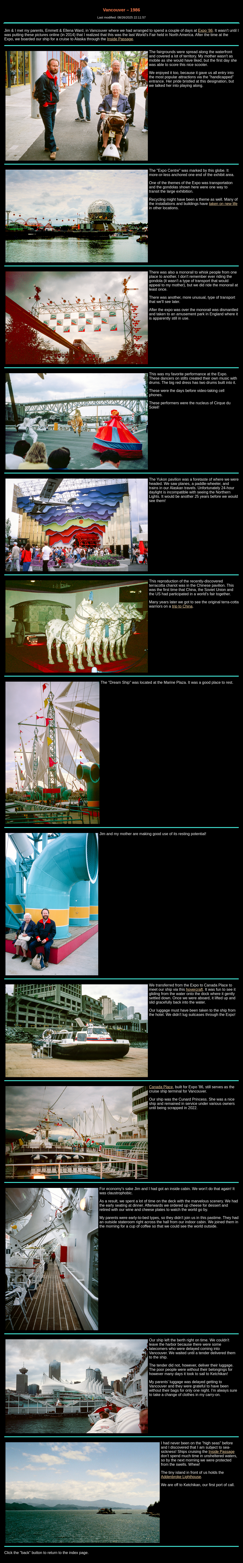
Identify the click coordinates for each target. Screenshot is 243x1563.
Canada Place (161, 1087)
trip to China (182, 606)
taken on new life (223, 204)
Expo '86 (205, 30)
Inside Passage (120, 39)
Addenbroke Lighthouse (181, 1477)
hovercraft (194, 989)
